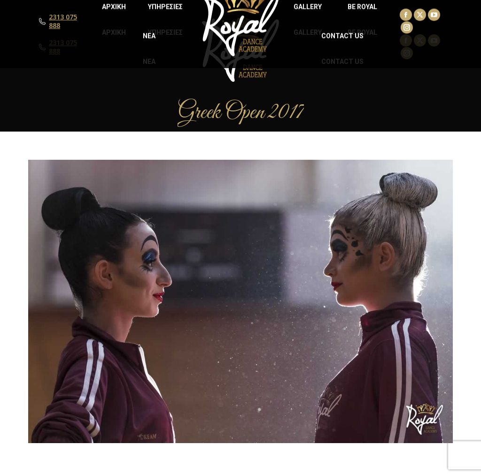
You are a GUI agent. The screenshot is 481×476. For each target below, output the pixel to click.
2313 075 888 (63, 47)
